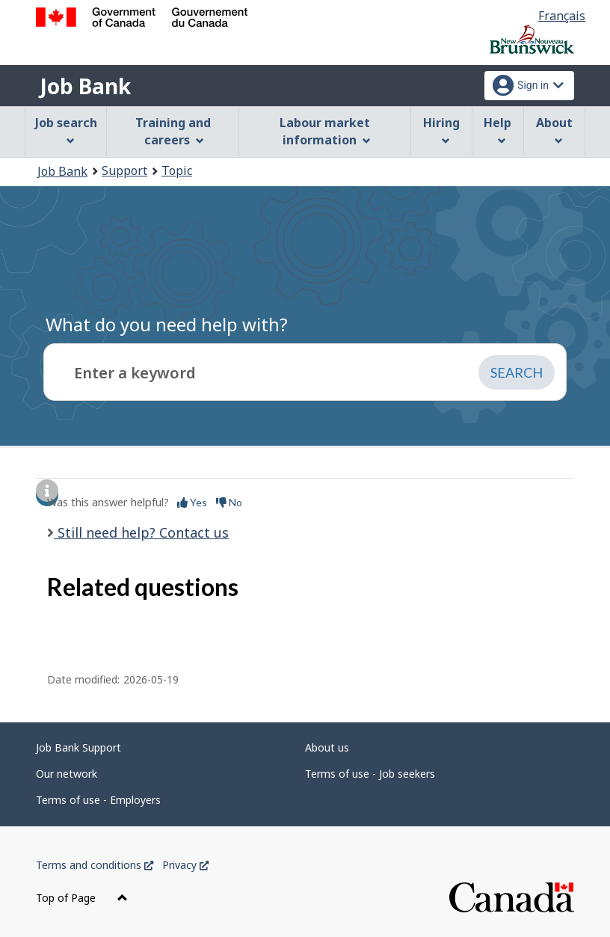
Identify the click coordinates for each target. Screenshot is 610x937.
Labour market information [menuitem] (325, 131)
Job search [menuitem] (66, 129)
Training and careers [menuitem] (173, 131)
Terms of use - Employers (98, 800)
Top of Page (82, 898)
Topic (176, 170)
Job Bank (85, 86)
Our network (66, 774)
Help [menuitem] (497, 129)
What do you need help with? (167, 324)
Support (124, 170)
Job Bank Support (78, 747)
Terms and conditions (94, 865)
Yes (192, 502)
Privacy (185, 865)
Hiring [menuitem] (441, 129)
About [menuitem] (554, 129)
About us (327, 747)
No (229, 502)
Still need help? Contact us (141, 532)
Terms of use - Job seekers (370, 774)
